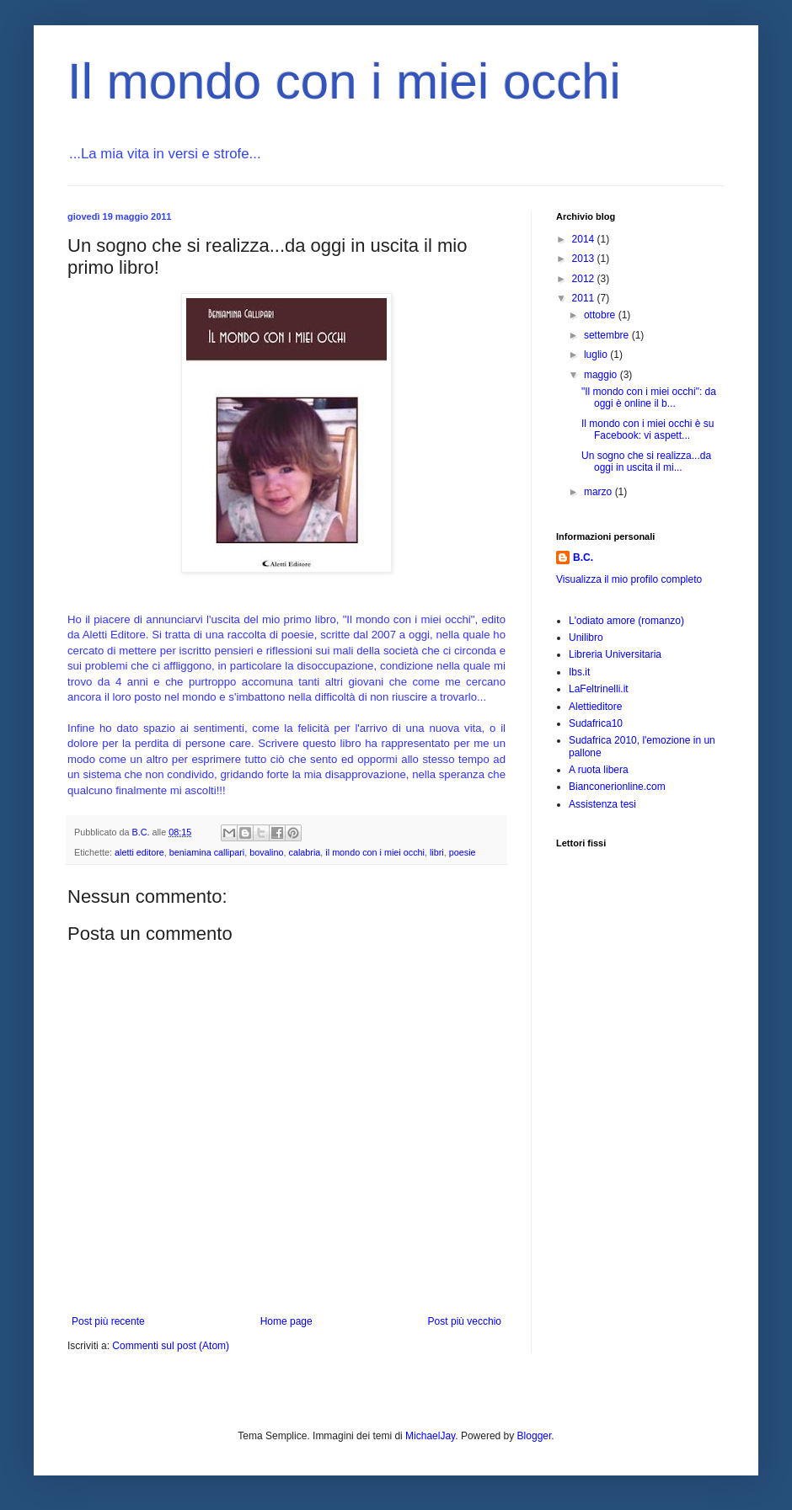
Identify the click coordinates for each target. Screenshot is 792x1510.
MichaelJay (430, 1436)
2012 (584, 279)
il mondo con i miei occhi (375, 852)
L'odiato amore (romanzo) (626, 621)
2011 (584, 298)
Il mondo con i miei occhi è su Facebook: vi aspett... (647, 429)
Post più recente (108, 1321)
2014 (584, 239)
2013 (584, 258)
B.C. (583, 557)
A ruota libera (599, 770)
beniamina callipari (206, 852)
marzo (599, 492)
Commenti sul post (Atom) (170, 1346)
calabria (305, 852)
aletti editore (139, 852)
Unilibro (586, 637)
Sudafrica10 (596, 723)
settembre (608, 335)
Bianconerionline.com (617, 786)
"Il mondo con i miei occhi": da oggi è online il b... (648, 397)
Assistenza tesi (602, 804)
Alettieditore (595, 706)
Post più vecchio (464, 1321)
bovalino (266, 852)
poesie (462, 852)
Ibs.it (579, 672)
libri (437, 852)
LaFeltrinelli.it (599, 689)
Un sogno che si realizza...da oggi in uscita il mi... (646, 461)
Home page (286, 1321)
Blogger (534, 1436)
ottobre (601, 315)
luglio (597, 354)
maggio (602, 375)
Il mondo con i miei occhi (344, 81)
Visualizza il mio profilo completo (629, 579)
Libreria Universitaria (615, 654)
